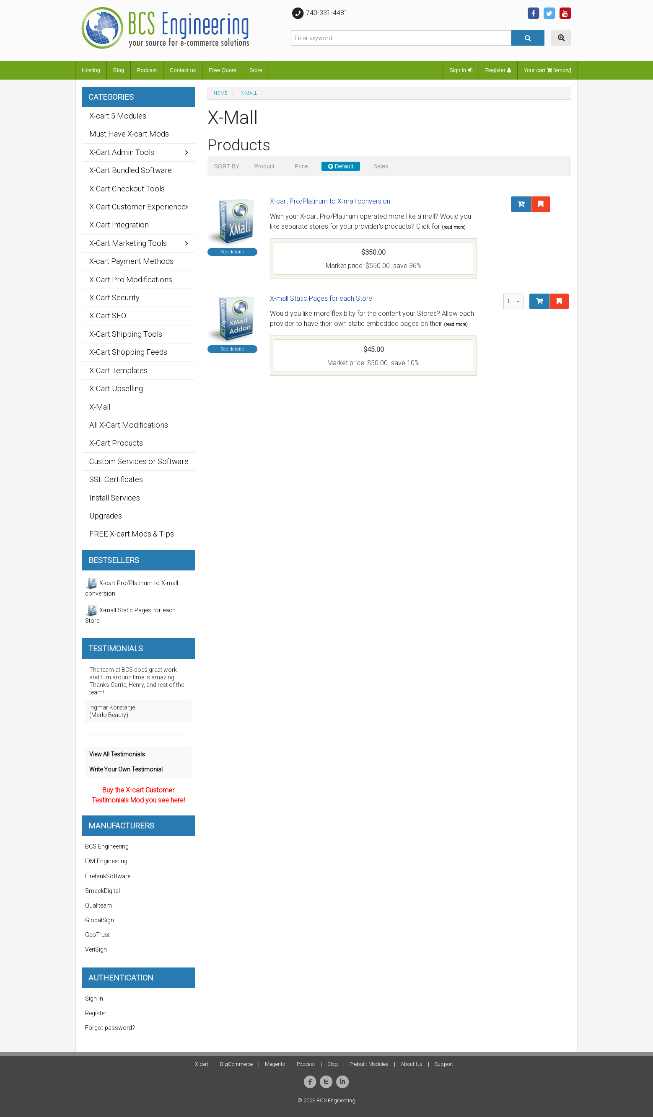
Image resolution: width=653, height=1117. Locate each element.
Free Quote (222, 70)
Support (444, 1064)
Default (340, 166)
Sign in (460, 70)
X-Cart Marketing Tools (128, 243)
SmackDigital (102, 891)
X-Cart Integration (119, 224)
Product (264, 166)
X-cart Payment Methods (131, 261)
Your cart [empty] (547, 70)
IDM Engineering (106, 861)
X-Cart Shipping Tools (125, 334)
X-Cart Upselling (116, 388)
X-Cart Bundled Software (130, 170)
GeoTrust (97, 935)
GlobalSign (99, 920)
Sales (380, 166)
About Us (411, 1064)
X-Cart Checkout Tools (127, 188)
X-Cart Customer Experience (137, 206)
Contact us (183, 70)
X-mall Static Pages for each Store (321, 298)
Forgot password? (110, 1028)
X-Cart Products (116, 443)
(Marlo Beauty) (108, 715)
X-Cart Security (114, 297)
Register (498, 70)
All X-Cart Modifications (128, 424)
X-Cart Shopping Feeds (128, 352)
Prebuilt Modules (369, 1064)
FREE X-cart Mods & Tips (131, 533)
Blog (118, 70)
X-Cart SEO (107, 315)
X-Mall (99, 406)
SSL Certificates (116, 479)
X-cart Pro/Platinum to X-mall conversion (330, 201)
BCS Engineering (107, 846)
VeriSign (96, 949)
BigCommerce (236, 1064)
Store (255, 70)
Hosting (91, 70)
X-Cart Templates (118, 370)
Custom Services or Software (139, 461)
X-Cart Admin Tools (121, 152)
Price (301, 166)
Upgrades (105, 515)
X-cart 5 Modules (117, 115)
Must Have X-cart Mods (129, 133)
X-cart (201, 1064)
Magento (275, 1064)
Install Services (114, 497)
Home (220, 93)
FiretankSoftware (107, 876)
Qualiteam (98, 905)
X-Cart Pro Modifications (130, 279)
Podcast (147, 70)
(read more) (454, 227)
